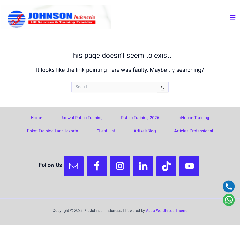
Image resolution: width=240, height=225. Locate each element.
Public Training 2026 (140, 117)
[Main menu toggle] (233, 17)
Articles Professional (193, 130)
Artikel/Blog (145, 130)
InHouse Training (193, 117)
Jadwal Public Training (82, 117)
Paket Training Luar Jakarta (52, 130)
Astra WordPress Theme (166, 210)
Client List (106, 130)
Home (36, 117)
